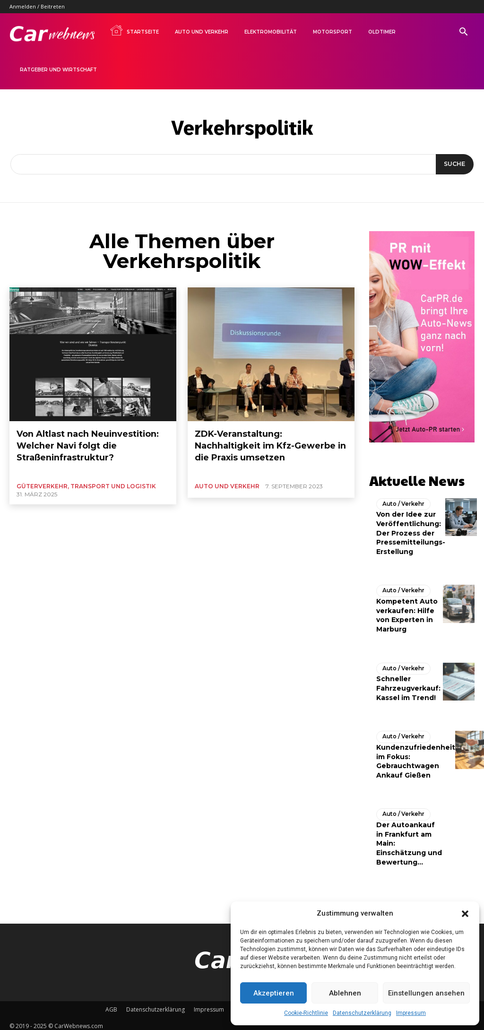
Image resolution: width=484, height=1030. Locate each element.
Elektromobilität (270, 32)
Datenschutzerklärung (362, 1013)
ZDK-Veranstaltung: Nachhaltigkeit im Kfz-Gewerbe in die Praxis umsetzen (263, 437)
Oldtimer (382, 32)
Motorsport (332, 32)
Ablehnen (345, 993)
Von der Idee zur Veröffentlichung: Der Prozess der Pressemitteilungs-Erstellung (410, 529)
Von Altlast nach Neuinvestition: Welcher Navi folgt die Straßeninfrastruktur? (91, 437)
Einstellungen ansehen (426, 993)
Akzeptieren (273, 993)
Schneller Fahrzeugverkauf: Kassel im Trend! (408, 684)
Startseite (134, 30)
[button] (465, 913)
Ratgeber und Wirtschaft (58, 70)
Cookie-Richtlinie (306, 1013)
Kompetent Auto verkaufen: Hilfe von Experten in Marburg (407, 611)
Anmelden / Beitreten (37, 6)
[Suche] (453, 164)
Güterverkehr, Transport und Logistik (86, 469)
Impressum (411, 1013)
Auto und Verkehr (201, 32)
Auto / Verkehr (401, 500)
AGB (111, 1005)
